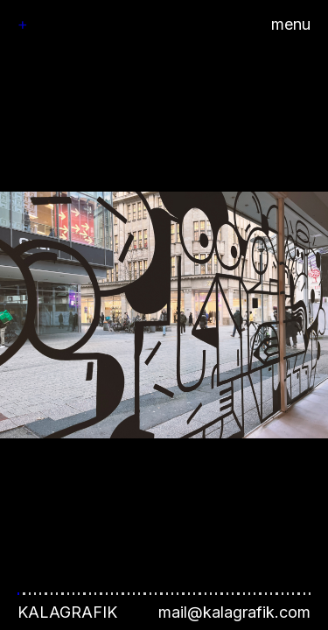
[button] (164, 315)
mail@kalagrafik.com (234, 612)
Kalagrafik (67, 612)
